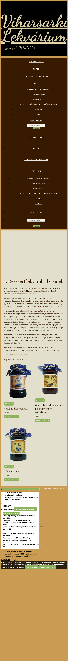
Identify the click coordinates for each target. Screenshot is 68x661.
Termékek (36, 83)
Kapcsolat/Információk (36, 76)
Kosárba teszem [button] (11, 417)
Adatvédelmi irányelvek (35, 492)
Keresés (36, 128)
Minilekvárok (38, 99)
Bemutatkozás (36, 62)
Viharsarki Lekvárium (34, 28)
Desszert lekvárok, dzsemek (38, 89)
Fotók (36, 69)
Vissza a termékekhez (25, 509)
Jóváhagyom (32, 567)
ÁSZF (29, 490)
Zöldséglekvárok (38, 94)
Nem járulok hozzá (47, 567)
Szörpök (38, 109)
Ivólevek (38, 114)
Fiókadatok (36, 121)
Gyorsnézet (9, 403)
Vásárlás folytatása (11, 513)
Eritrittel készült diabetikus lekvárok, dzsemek (38, 104)
